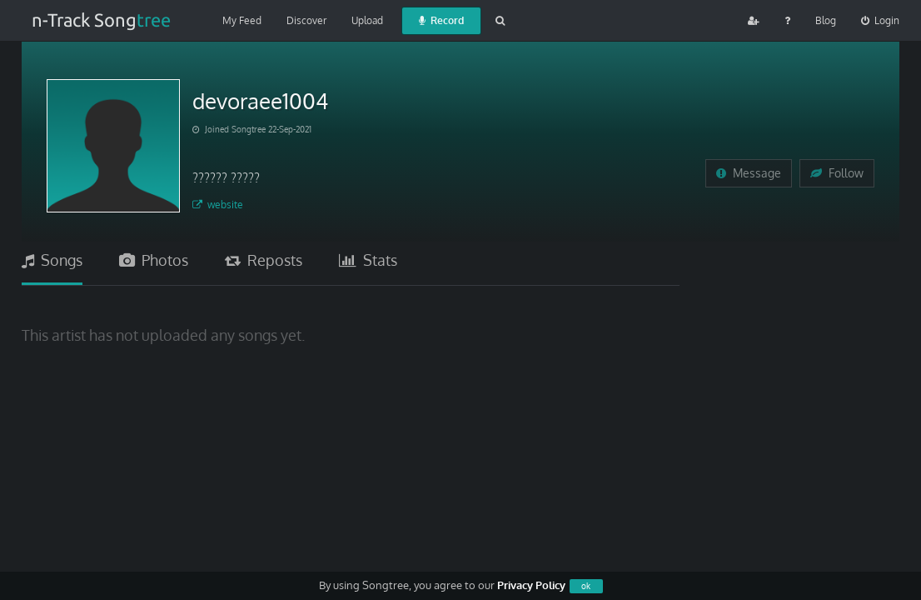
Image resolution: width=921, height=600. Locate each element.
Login (880, 20)
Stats (368, 260)
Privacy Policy (531, 585)
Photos (153, 260)
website (217, 204)
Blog (825, 20)
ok (585, 586)
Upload (367, 20)
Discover (306, 20)
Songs (52, 260)
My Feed (241, 20)
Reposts (263, 260)
